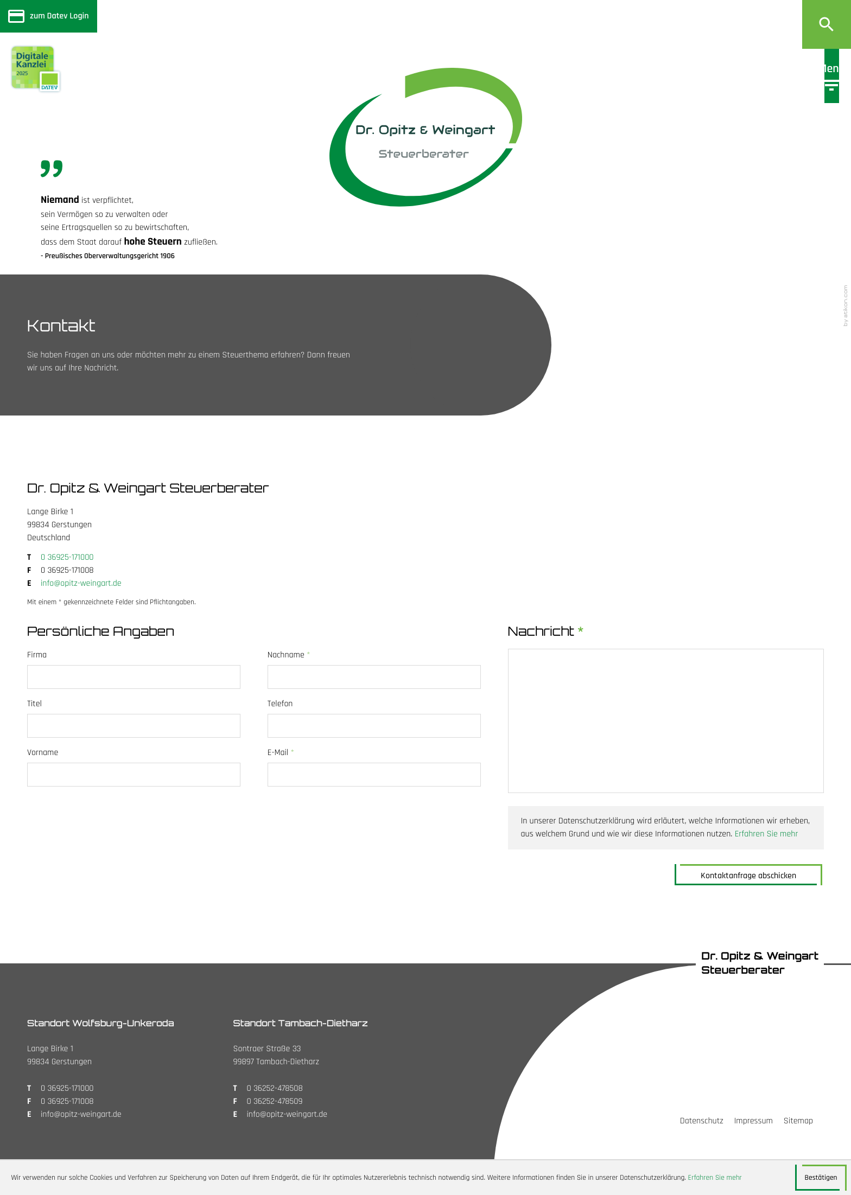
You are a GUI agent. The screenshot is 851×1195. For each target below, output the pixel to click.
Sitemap (798, 1121)
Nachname (289, 655)
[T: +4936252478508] (275, 1088)
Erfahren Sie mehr (766, 834)
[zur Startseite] (425, 137)
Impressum (753, 1121)
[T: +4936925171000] (67, 557)
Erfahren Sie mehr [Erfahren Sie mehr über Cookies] (715, 1178)
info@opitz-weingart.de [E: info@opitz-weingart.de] (81, 583)
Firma (37, 655)
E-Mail (281, 752)
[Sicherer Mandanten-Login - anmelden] (48, 16)
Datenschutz (701, 1121)
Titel (34, 704)
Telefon (280, 704)
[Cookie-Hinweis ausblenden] (821, 1178)
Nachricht (546, 631)
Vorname (42, 752)
